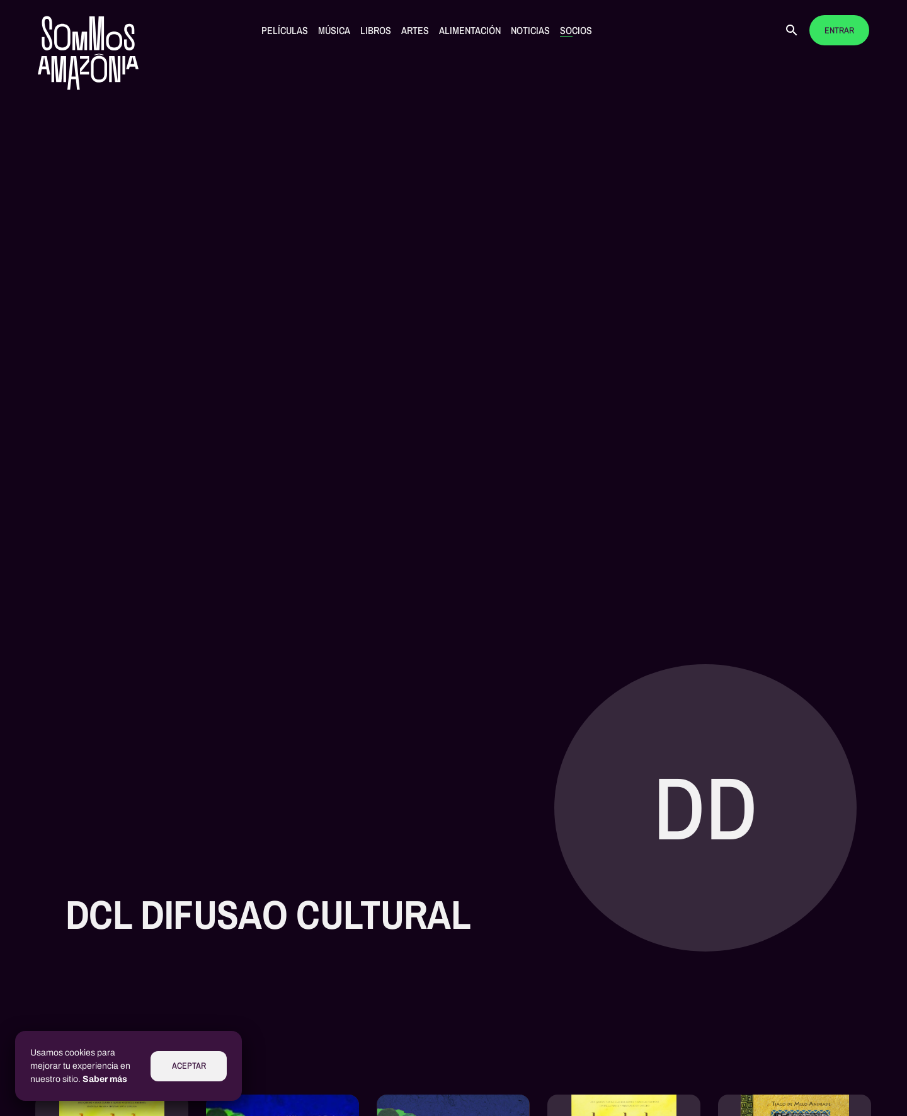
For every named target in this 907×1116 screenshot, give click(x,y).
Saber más (105, 1079)
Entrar (839, 30)
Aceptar (189, 1066)
